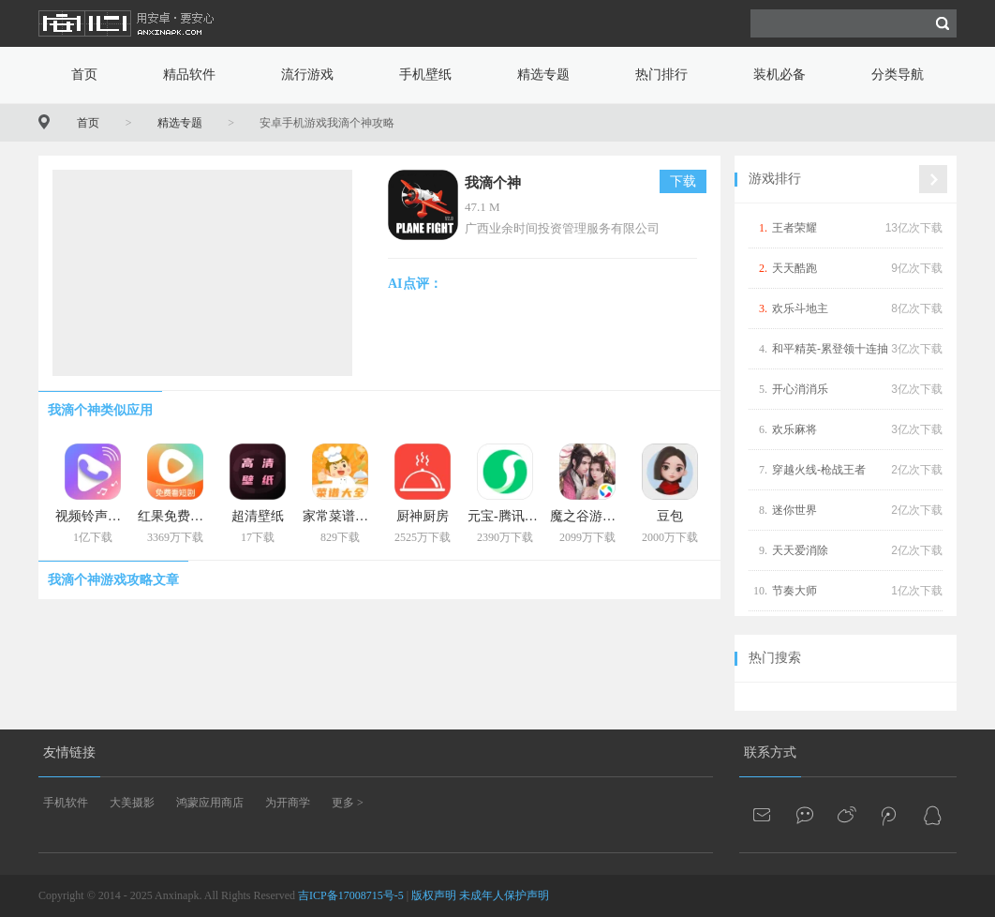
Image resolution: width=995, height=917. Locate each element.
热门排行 (661, 75)
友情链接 (69, 752)
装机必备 (779, 75)
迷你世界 (794, 510)
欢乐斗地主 (800, 308)
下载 (683, 181)
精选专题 (543, 75)
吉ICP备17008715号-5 (351, 895)
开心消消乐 (800, 389)
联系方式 (770, 752)
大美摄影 (132, 802)
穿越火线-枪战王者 (819, 469)
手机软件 (65, 802)
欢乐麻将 (794, 429)
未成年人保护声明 (504, 895)
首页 (84, 75)
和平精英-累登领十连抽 (830, 348)
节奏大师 (794, 590)
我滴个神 (493, 182)
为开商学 (287, 802)
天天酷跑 (794, 268)
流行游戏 (307, 75)
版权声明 (433, 895)
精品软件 (189, 75)
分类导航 (897, 75)
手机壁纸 (425, 75)
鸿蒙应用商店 (210, 802)
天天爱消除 (800, 550)
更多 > (348, 802)
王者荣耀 (794, 227)
